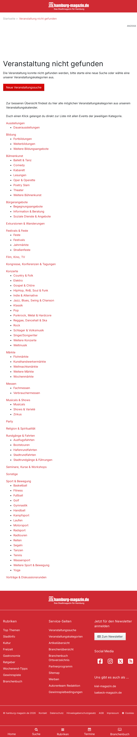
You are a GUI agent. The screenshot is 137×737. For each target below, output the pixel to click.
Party (9, 421)
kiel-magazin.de (105, 686)
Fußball (18, 495)
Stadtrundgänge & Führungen (32, 460)
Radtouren (20, 535)
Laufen (17, 520)
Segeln (17, 545)
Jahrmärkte (21, 245)
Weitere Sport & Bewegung (31, 565)
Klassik (18, 305)
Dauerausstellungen (26, 127)
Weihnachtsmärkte (25, 366)
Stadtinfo (9, 636)
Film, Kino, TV (15, 257)
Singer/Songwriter (25, 335)
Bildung (11, 134)
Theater (18, 190)
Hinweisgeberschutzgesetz (81, 713)
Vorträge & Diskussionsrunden (26, 577)
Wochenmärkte (23, 376)
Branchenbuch (12, 681)
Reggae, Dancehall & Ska (30, 320)
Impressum (113, 713)
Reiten (17, 540)
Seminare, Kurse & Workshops (26, 467)
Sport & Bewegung (18, 481)
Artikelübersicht (59, 643)
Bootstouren (21, 445)
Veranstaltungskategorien (66, 636)
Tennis (17, 555)
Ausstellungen (15, 123)
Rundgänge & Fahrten (20, 435)
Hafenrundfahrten (25, 450)
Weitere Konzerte (24, 340)
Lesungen (19, 175)
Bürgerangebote (17, 202)
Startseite (9, 18)
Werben (54, 679)
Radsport (19, 530)
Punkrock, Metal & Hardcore (32, 315)
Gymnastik (20, 505)
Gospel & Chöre (24, 285)
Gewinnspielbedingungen (65, 692)
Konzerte (12, 271)
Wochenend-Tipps (15, 668)
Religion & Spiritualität (20, 428)
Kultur (7, 643)
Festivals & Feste (17, 230)
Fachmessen (21, 388)
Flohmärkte (20, 356)
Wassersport (21, 560)
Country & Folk (23, 275)
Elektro (18, 280)
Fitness (18, 490)
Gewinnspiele (12, 675)
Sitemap (54, 673)
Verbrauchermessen (26, 393)
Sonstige (12, 474)
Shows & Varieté (24, 409)
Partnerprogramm (60, 666)
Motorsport (20, 525)
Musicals (19, 404)
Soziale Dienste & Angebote (32, 216)
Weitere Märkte (23, 371)
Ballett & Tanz (22, 160)
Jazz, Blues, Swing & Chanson (33, 300)
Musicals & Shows (18, 400)
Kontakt (43, 713)
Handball (19, 510)
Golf (16, 500)
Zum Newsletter (110, 636)
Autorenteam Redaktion (64, 685)
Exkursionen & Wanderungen (25, 223)
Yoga (16, 570)
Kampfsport (21, 515)
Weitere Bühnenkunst (27, 195)
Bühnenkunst (14, 156)
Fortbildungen (22, 139)
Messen (11, 383)
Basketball (20, 485)
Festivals (19, 240)
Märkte (10, 352)
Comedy (19, 165)
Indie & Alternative (25, 295)
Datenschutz (57, 713)
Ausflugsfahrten (23, 440)
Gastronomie (11, 655)
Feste (16, 235)
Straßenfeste (21, 250)
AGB (101, 713)
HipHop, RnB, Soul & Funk (30, 290)
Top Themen (11, 630)
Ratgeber (9, 662)
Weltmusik (20, 345)
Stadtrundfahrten (24, 455)
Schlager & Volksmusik (28, 330)
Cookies (128, 713)
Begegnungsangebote (28, 206)
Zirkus (17, 414)
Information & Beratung (28, 211)
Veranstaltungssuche (62, 630)
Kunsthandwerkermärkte (29, 361)
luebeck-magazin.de (108, 692)
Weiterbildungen (24, 144)
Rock (16, 325)
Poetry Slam (21, 185)
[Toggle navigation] (63, 731)
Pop (16, 310)
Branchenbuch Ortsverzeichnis (59, 658)
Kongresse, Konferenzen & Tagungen (31, 264)
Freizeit (8, 649)
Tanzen (18, 550)
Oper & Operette (24, 180)
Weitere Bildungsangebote (31, 149)
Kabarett (19, 170)
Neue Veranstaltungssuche (23, 87)
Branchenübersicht (61, 649)
